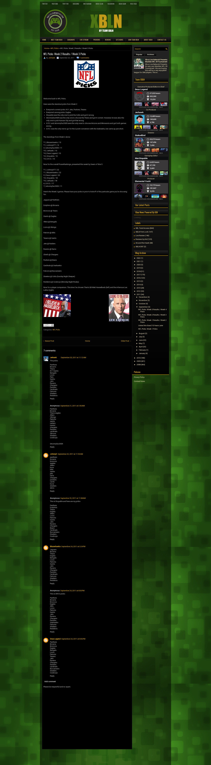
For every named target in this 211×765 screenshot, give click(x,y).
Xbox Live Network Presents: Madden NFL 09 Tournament (156, 61)
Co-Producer (151, 110)
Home (44, 40)
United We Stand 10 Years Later (150, 325)
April (141, 347)
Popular (139, 55)
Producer (151, 179)
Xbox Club (99, 4)
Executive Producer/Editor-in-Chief (151, 87)
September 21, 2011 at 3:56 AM (72, 406)
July (140, 337)
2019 (138, 268)
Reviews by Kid (141, 239)
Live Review (140, 235)
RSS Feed (133, 4)
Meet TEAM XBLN (56, 40)
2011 (138, 294)
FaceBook (111, 4)
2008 (138, 365)
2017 (138, 275)
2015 (138, 281)
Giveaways (71, 40)
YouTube (55, 4)
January (142, 353)
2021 (138, 261)
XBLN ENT (139, 247)
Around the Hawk (142, 243)
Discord (76, 4)
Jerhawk (52, 58)
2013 (138, 288)
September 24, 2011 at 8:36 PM (73, 639)
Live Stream (84, 40)
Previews (96, 40)
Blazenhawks (55, 546)
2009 (138, 361)
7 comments (84, 58)
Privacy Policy (139, 377)
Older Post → (126, 341)
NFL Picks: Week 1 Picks (147, 329)
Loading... (138, 217)
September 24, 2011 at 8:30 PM (72, 591)
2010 (138, 358)
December (143, 297)
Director (151, 133)
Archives (150, 55)
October (142, 304)
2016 (138, 278)
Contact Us (161, 40)
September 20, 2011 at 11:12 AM (73, 357)
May (140, 343)
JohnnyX (53, 454)
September (143, 307)
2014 (138, 285)
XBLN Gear (122, 4)
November (143, 300)
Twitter (65, 4)
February (142, 350)
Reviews (108, 40)
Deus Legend (55, 639)
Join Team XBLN (133, 40)
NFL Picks (54, 48)
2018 (138, 271)
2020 (138, 265)
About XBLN (148, 40)
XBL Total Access (142, 228)
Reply (52, 399)
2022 (138, 258)
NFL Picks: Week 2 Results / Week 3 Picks (64, 54)
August (142, 333)
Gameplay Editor (151, 156)
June (141, 340)
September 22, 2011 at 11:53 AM (70, 454)
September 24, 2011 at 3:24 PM (73, 546)
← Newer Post (48, 341)
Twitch (44, 4)
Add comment (50, 682)
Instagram (87, 4)
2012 (138, 291)
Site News (119, 40)
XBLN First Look (142, 232)
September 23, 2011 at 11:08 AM (73, 498)
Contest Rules (139, 381)
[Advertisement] (74, 755)
